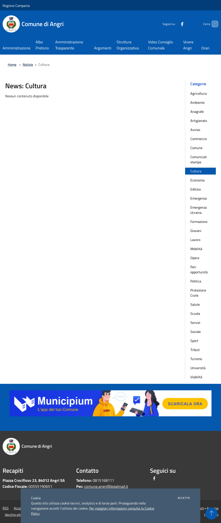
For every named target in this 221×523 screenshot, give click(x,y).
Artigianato (198, 120)
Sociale (195, 331)
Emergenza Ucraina (198, 210)
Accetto (184, 498)
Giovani (195, 230)
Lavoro (195, 239)
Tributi (195, 349)
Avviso (195, 129)
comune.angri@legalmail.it (106, 486)
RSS (6, 508)
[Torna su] (211, 513)
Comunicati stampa (198, 159)
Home (12, 64)
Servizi (195, 322)
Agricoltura (198, 93)
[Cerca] (213, 24)
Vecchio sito (13, 514)
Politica (195, 281)
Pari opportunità (199, 269)
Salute (195, 304)
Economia (197, 180)
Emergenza (198, 198)
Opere (194, 257)
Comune (196, 147)
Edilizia (195, 189)
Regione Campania (16, 5)
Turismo (196, 358)
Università (197, 367)
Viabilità (196, 377)
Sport (194, 340)
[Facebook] (174, 24)
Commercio (198, 138)
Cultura (195, 171)
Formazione (198, 221)
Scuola (195, 313)
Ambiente (197, 102)
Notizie (28, 64)
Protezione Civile (198, 293)
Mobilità (196, 248)
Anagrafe (197, 111)
